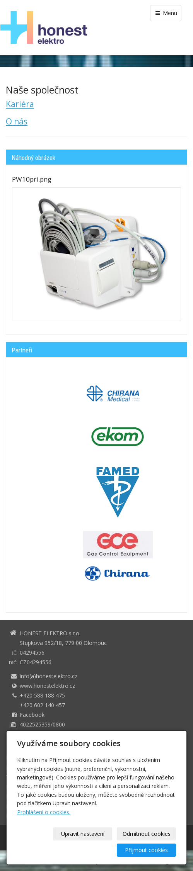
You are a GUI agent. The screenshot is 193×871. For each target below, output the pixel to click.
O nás (16, 121)
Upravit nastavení (82, 833)
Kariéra (20, 104)
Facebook (32, 714)
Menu (165, 13)
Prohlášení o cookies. (43, 812)
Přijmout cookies (146, 850)
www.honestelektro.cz (47, 685)
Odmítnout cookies (147, 833)
